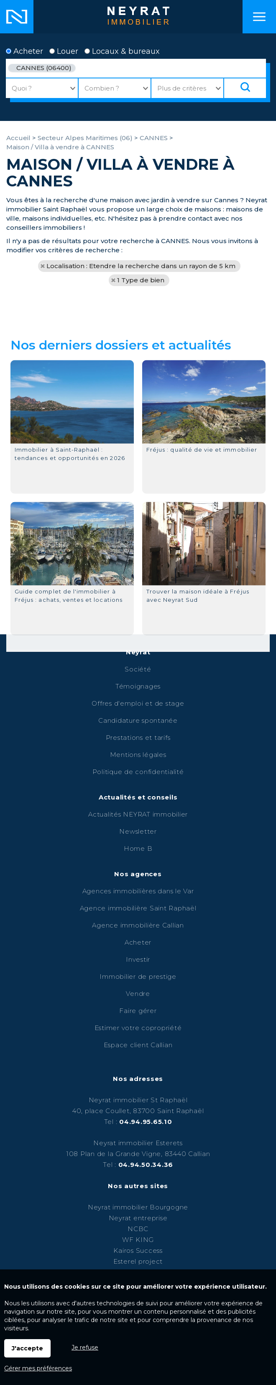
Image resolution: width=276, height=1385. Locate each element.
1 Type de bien (140, 280)
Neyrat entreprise (138, 1218)
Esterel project (138, 1261)
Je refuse (85, 1347)
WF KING (138, 1240)
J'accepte (27, 1348)
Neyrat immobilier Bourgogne (138, 1207)
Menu (259, 16)
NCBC (138, 1229)
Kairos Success (138, 1250)
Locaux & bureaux (122, 51)
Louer (63, 51)
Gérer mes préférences (38, 1368)
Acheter (24, 51)
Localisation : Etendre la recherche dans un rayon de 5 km (140, 266)
